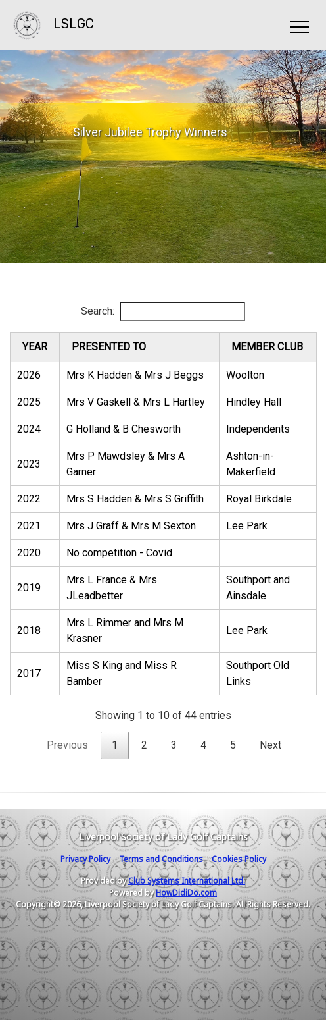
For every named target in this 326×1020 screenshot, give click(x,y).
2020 (29, 553)
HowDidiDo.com (186, 892)
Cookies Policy (239, 859)
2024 (29, 429)
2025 (29, 402)
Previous (67, 745)
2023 (29, 464)
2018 (29, 630)
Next (270, 745)
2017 (29, 673)
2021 (29, 526)
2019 (29, 587)
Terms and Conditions (161, 859)
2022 (29, 499)
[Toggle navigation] (298, 25)
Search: (163, 311)
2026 (29, 375)
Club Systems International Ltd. (186, 880)
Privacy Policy (85, 859)
